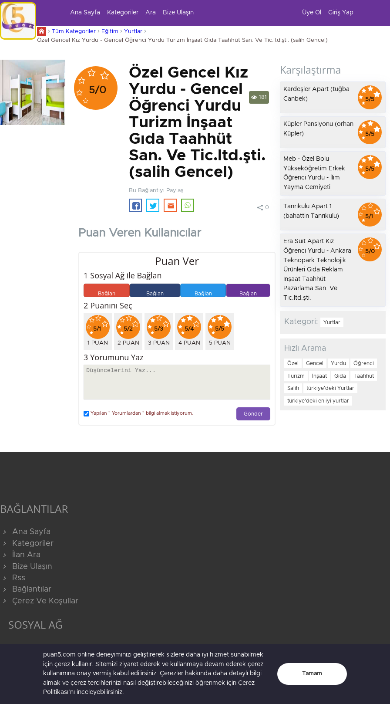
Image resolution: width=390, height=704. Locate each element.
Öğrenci (363, 363)
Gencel (314, 363)
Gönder (253, 414)
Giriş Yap (340, 13)
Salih (293, 388)
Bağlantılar (25, 589)
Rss (12, 578)
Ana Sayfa (85, 13)
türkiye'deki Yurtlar (330, 388)
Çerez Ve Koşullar (39, 601)
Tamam (312, 674)
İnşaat (319, 376)
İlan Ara (20, 555)
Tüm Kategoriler (74, 31)
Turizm (296, 376)
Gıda (340, 376)
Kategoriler (122, 13)
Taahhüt (363, 376)
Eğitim (109, 31)
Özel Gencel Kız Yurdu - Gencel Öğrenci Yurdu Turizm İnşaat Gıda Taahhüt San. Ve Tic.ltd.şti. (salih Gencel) (182, 40)
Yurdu (338, 363)
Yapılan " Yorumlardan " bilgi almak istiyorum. (138, 413)
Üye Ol (311, 13)
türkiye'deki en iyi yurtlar (318, 400)
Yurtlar (133, 31)
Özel (293, 363)
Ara (150, 13)
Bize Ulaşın (178, 13)
